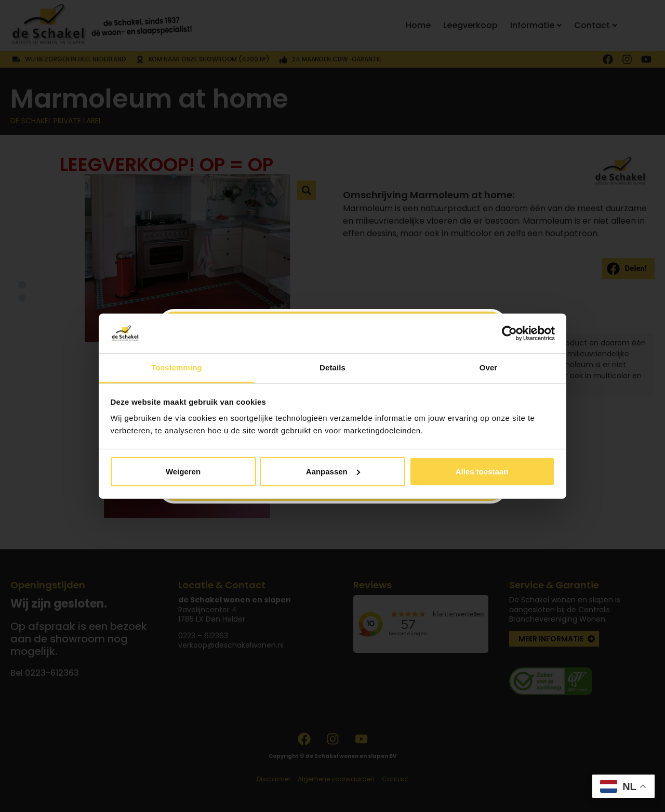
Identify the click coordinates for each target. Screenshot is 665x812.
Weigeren (183, 471)
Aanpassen (333, 471)
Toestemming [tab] (176, 367)
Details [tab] (332, 367)
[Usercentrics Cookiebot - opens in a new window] (509, 333)
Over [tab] (489, 367)
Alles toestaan (482, 471)
